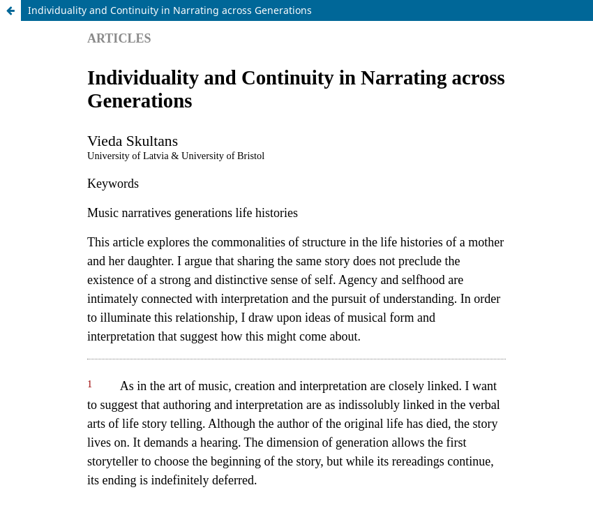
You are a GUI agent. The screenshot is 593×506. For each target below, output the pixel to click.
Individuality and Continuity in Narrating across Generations (170, 10)
